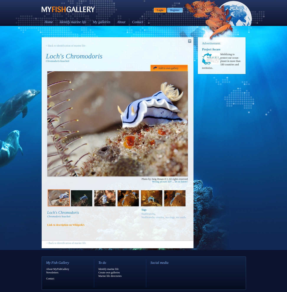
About (121, 22)
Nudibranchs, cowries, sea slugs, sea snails (163, 217)
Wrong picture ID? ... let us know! (170, 181)
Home (49, 22)
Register (175, 10)
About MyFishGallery (57, 269)
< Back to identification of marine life (65, 45)
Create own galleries (109, 272)
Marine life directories (110, 275)
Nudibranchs (148, 213)
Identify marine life (73, 22)
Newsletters (52, 272)
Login (160, 10)
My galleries (101, 22)
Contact (137, 22)
